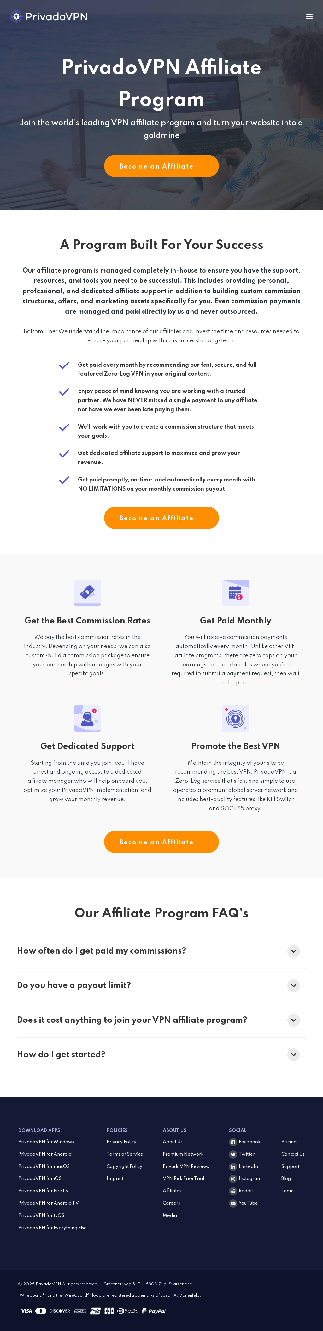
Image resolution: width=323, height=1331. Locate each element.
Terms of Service (125, 1154)
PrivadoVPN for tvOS (41, 1215)
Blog (286, 1178)
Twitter (247, 1154)
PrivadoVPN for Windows (46, 1142)
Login (287, 1191)
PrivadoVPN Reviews (186, 1166)
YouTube (248, 1203)
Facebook (250, 1142)
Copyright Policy (124, 1166)
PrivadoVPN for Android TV (48, 1203)
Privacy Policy (121, 1142)
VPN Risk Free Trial (183, 1178)
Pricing (289, 1142)
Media (170, 1215)
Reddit (246, 1191)
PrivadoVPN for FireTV (43, 1191)
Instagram (250, 1178)
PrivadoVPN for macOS (44, 1166)
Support (290, 1166)
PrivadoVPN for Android (45, 1154)
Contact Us (293, 1154)
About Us (173, 1142)
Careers (171, 1203)
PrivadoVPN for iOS (40, 1178)
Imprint (115, 1178)
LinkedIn (248, 1166)
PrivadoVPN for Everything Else (52, 1228)
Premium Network (183, 1154)
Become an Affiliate (161, 166)
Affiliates (172, 1191)
